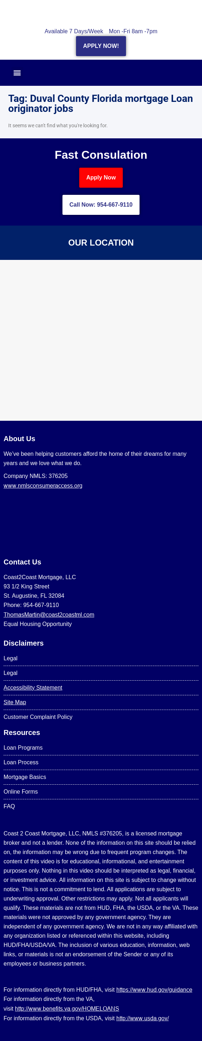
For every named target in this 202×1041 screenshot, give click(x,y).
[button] (17, 73)
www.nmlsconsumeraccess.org (43, 485)
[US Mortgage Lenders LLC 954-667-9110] (101, 340)
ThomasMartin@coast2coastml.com (49, 614)
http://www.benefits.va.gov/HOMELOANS (67, 1008)
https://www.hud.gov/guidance (154, 989)
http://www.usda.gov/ (142, 1018)
